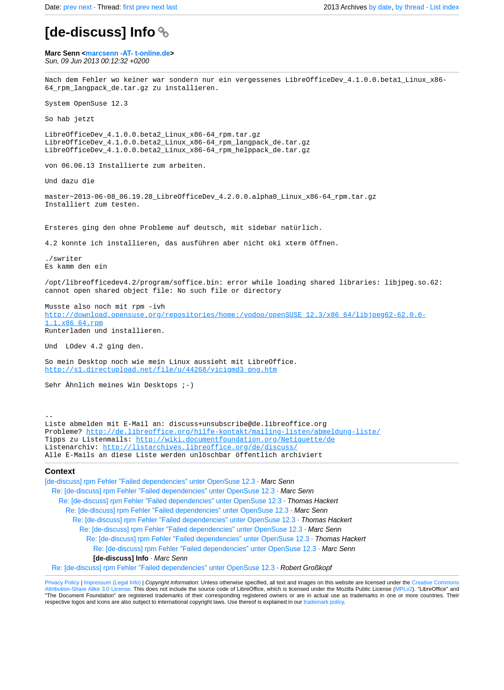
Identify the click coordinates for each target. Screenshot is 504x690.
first (128, 7)
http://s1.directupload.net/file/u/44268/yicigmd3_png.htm (161, 431)
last (172, 7)
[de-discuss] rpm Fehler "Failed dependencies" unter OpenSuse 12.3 (150, 563)
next (85, 7)
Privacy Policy (62, 664)
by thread (409, 7)
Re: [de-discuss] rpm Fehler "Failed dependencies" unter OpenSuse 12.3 (163, 572)
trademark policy (324, 683)
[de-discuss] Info (107, 32)
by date (380, 7)
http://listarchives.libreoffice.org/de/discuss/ (200, 526)
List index (444, 7)
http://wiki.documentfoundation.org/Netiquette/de (235, 517)
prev (70, 7)
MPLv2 (404, 670)
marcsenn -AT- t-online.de (128, 53)
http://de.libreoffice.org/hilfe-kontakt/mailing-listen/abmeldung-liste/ (233, 507)
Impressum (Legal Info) (112, 664)
